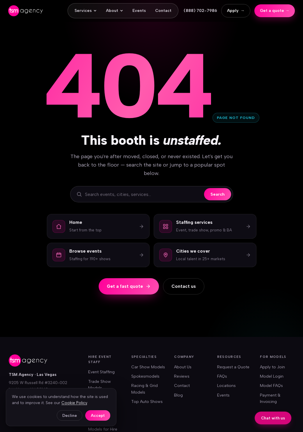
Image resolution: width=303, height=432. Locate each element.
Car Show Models (148, 367)
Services (86, 10)
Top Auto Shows (147, 401)
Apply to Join (272, 367)
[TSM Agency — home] (25, 10)
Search (217, 194)
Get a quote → (274, 10)
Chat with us (273, 418)
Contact (163, 10)
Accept (98, 415)
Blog (178, 395)
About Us (183, 367)
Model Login (271, 376)
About (114, 10)
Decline (69, 415)
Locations (226, 385)
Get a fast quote (129, 286)
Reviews (181, 376)
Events (139, 10)
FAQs (222, 376)
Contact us (183, 286)
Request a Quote (233, 367)
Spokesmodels (145, 376)
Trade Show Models (99, 384)
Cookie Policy (74, 402)
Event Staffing (101, 371)
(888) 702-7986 (200, 10)
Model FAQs (271, 385)
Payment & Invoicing (270, 398)
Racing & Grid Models (144, 388)
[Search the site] (143, 194)
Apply (235, 11)
